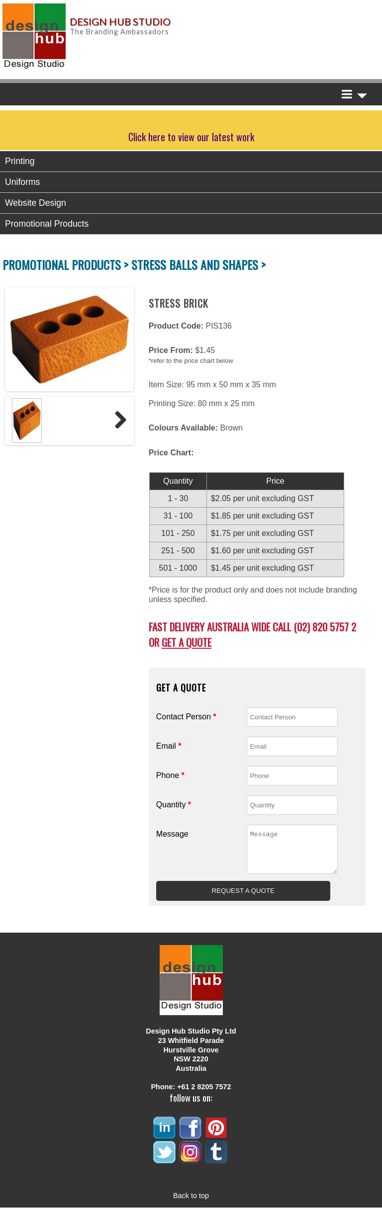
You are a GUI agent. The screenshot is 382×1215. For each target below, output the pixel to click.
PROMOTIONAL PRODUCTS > (66, 264)
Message (172, 834)
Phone (170, 775)
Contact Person (186, 716)
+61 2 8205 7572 (204, 1094)
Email (169, 746)
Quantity (173, 804)
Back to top (191, 1203)
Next (117, 421)
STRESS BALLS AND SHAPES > (198, 264)
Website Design (35, 203)
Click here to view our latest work (191, 136)
